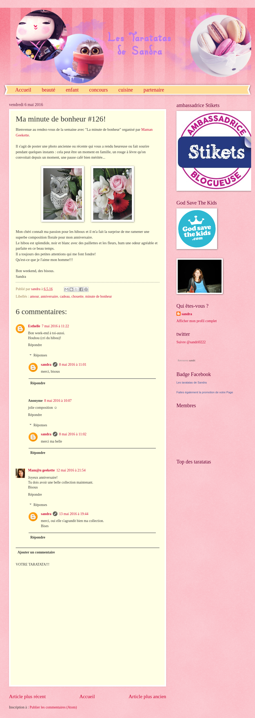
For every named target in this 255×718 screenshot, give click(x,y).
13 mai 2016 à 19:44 (73, 514)
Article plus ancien (147, 696)
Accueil (23, 90)
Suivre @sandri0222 (191, 342)
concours (98, 90)
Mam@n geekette (41, 470)
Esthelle (34, 326)
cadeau (65, 296)
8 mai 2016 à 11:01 (72, 364)
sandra (46, 364)
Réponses (40, 355)
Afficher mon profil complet (196, 321)
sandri (192, 360)
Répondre (35, 345)
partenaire (153, 90)
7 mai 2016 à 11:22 (55, 326)
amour (34, 296)
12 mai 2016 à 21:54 (71, 470)
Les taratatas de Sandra (191, 382)
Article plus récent (27, 696)
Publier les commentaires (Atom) (53, 707)
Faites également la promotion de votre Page (204, 392)
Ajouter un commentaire (36, 552)
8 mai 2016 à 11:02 (72, 434)
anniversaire (49, 296)
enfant (72, 90)
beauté (48, 90)
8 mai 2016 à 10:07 (58, 401)
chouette (77, 296)
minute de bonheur (98, 296)
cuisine (125, 90)
